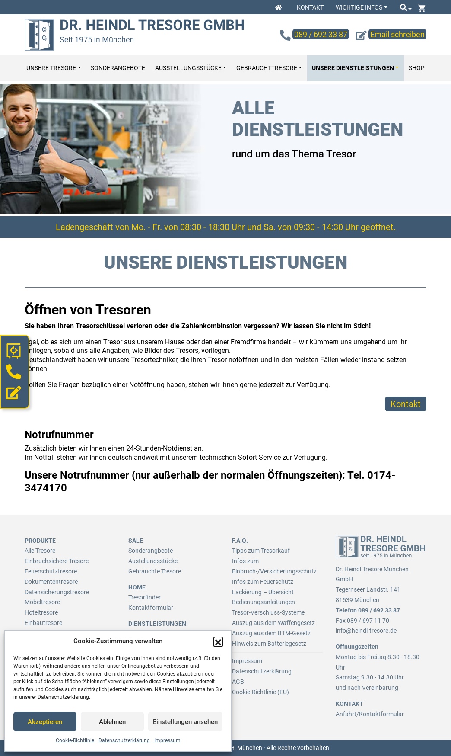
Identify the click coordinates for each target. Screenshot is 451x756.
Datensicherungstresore (57, 592)
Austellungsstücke (153, 560)
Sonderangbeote (150, 550)
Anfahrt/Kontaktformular (370, 714)
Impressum (167, 740)
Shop (417, 68)
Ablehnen (112, 722)
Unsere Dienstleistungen (353, 68)
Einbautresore (43, 622)
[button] (218, 641)
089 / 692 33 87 (379, 610)
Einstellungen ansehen (185, 722)
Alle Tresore (40, 550)
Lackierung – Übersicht (263, 592)
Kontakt (310, 7)
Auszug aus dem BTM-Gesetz (271, 633)
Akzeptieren (45, 722)
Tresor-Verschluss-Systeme (268, 612)
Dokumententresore (51, 581)
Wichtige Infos (359, 7)
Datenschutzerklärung (124, 740)
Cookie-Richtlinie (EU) (260, 692)
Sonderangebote (118, 68)
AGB (238, 681)
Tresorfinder (144, 597)
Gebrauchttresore (266, 68)
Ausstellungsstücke (188, 68)
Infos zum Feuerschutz (262, 581)
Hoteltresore (41, 612)
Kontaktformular (150, 607)
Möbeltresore (42, 602)
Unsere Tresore (51, 68)
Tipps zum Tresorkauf (261, 550)
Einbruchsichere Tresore (57, 560)
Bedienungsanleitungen (263, 602)
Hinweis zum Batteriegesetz (269, 643)
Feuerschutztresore (51, 571)
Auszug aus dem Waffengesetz (273, 622)
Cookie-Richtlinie (75, 740)
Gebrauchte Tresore (154, 571)
